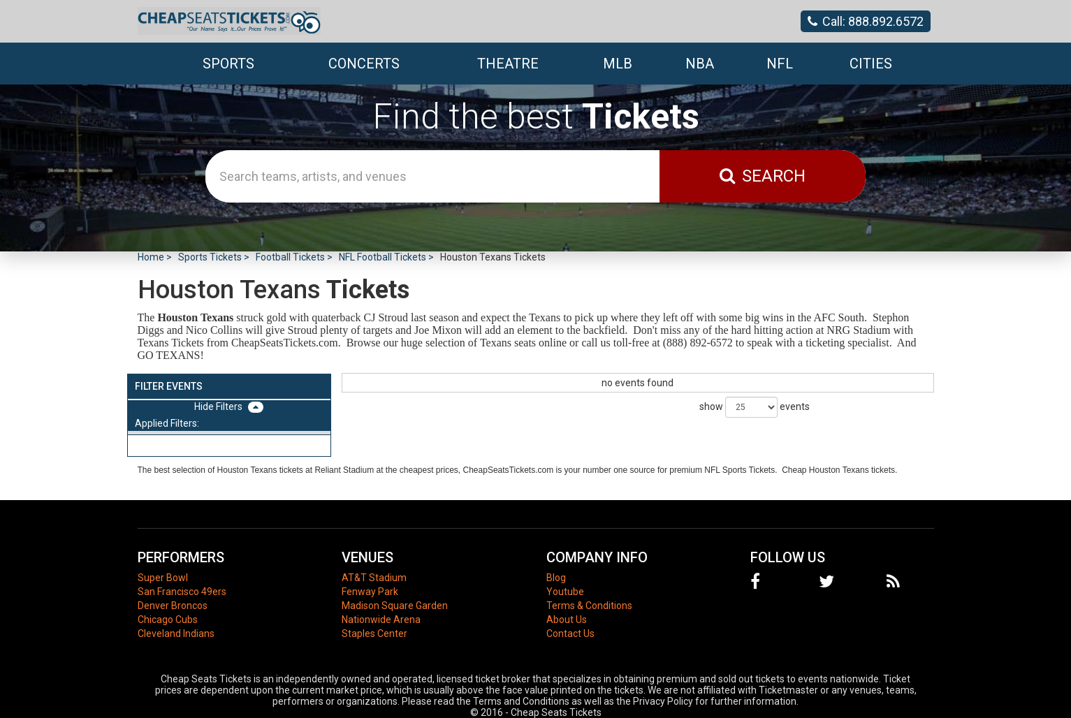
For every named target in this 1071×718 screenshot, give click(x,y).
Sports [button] (228, 63)
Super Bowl (163, 577)
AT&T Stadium (374, 577)
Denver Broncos (172, 605)
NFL (779, 63)
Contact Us (570, 633)
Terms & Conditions (589, 605)
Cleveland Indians (176, 633)
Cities (871, 63)
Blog (556, 577)
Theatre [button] (508, 63)
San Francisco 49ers (182, 591)
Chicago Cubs (168, 619)
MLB (617, 63)
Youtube (565, 591)
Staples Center (374, 633)
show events (754, 407)
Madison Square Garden (395, 605)
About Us (566, 619)
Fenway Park (370, 591)
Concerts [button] (364, 63)
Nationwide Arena (381, 619)
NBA (699, 63)
